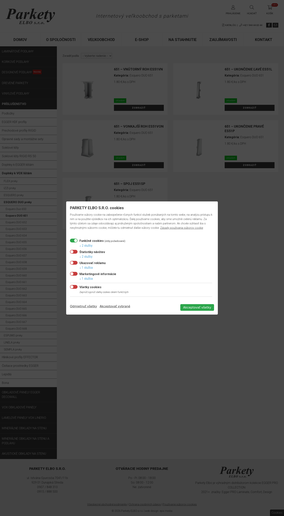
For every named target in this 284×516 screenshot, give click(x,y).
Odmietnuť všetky (83, 306)
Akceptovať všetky (197, 307)
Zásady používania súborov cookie (181, 228)
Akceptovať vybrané (115, 306)
